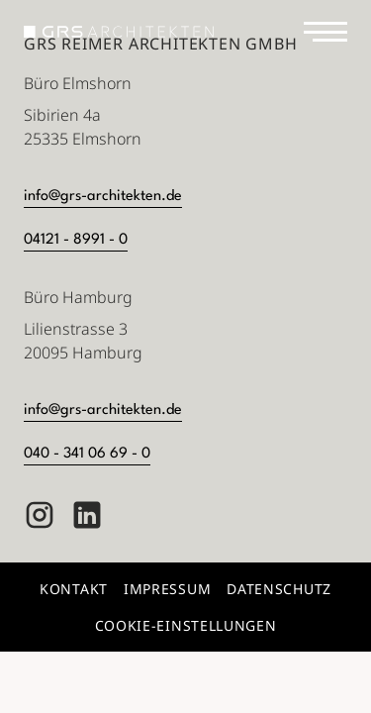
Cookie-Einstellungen (186, 625)
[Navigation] (325, 32)
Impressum (167, 588)
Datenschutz (279, 588)
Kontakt (74, 588)
